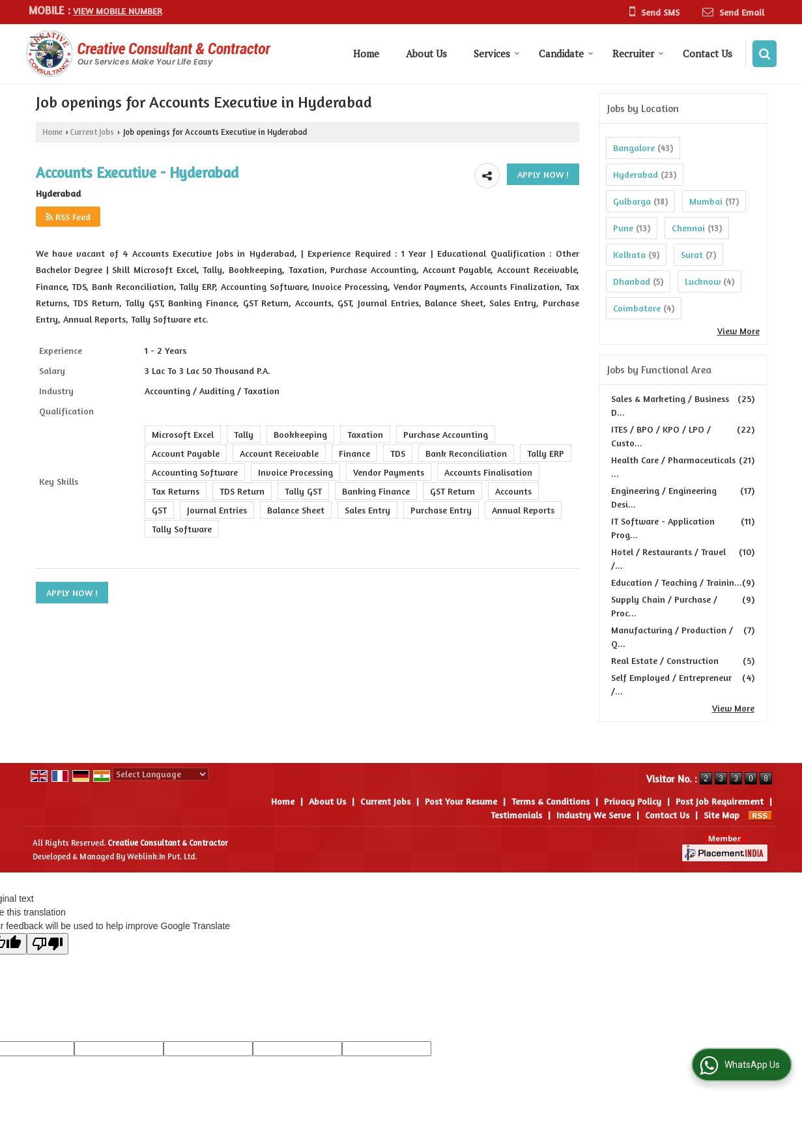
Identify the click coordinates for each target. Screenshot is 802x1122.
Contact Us (707, 53)
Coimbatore (637, 307)
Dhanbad (631, 281)
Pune (623, 227)
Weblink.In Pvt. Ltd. (162, 856)
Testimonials (516, 814)
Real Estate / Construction (665, 660)
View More (738, 330)
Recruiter (638, 53)
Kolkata (629, 254)
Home (366, 53)
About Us (426, 53)
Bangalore (634, 147)
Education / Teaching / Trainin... (676, 582)
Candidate (566, 53)
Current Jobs (92, 132)
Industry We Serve (593, 814)
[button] (117, 10)
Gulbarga (632, 201)
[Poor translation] (47, 944)
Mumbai (706, 201)
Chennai (688, 227)
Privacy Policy (632, 801)
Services (497, 53)
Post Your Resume (461, 801)
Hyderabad (635, 174)
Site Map (721, 814)
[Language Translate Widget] (160, 774)
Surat (692, 254)
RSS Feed (68, 216)
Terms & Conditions (550, 801)
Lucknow (703, 281)
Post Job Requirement (720, 801)
